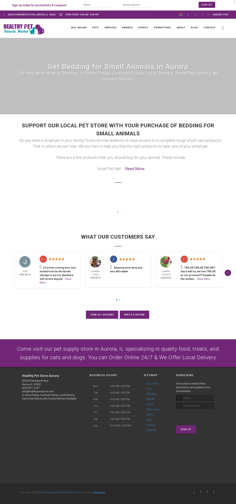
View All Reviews (102, 314)
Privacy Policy (49, 492)
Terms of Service (68, 492)
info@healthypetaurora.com (38, 391)
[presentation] (172, 5)
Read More (135, 169)
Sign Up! (207, 5)
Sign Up (186, 429)
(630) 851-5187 (30, 387)
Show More (203, 278)
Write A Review (134, 314)
